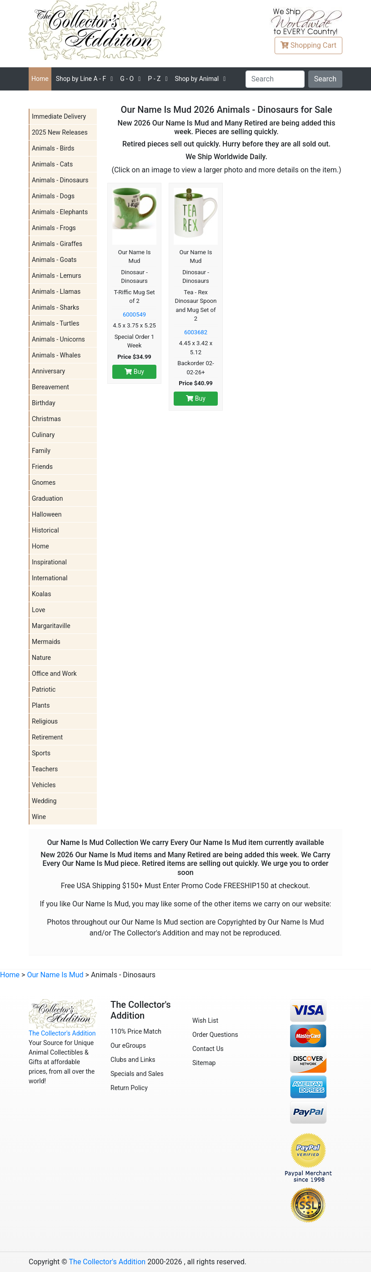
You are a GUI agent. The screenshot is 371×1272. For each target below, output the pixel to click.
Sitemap (204, 1062)
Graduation (47, 498)
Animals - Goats (54, 259)
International (49, 578)
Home (40, 78)
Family (41, 450)
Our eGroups (128, 1045)
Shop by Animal (197, 78)
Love (38, 609)
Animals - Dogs (53, 196)
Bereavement (50, 387)
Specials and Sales (137, 1073)
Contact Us (208, 1048)
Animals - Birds (53, 148)
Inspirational (49, 562)
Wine (39, 816)
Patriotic (43, 689)
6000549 (134, 314)
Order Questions (215, 1034)
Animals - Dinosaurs (60, 180)
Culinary (43, 434)
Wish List (205, 1020)
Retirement (47, 737)
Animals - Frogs (54, 227)
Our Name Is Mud (55, 974)
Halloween (47, 514)
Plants (41, 705)
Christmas (46, 418)
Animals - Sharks (55, 307)
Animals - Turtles (55, 323)
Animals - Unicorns (58, 339)
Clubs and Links (132, 1059)
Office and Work (54, 673)
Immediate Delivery (59, 116)
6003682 (195, 332)
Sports (41, 753)
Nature (41, 657)
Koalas (41, 594)
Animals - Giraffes (57, 243)
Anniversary (48, 371)
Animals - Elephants (60, 212)
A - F (81, 78)
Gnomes (43, 482)
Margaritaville (51, 625)
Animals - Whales (56, 355)
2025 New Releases (60, 132)
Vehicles (44, 785)
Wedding (44, 800)
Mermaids (46, 641)
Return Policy (129, 1087)
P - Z (154, 78)
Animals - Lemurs (56, 275)
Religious (45, 721)
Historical (45, 530)
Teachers (45, 769)
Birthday (43, 403)
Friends (42, 466)
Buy (134, 371)
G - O (127, 78)
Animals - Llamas (56, 291)
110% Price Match (135, 1031)
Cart (308, 45)
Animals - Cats (52, 164)
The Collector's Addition (62, 1033)
